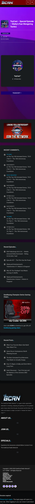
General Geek (5, 33)
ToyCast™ (17, 76)
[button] (17, 422)
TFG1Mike (9, 154)
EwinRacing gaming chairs (12, 328)
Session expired (5, 495)
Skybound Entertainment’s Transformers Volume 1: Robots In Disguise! (17, 279)
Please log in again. (6, 499)
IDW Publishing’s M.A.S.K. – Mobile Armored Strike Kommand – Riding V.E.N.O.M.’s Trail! (17, 254)
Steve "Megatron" (12, 175)
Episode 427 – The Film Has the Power (19, 260)
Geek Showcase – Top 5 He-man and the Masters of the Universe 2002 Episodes (18, 373)
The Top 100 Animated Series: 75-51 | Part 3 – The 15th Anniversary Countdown (19, 159)
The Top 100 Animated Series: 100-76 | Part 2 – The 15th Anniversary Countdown (18, 221)
